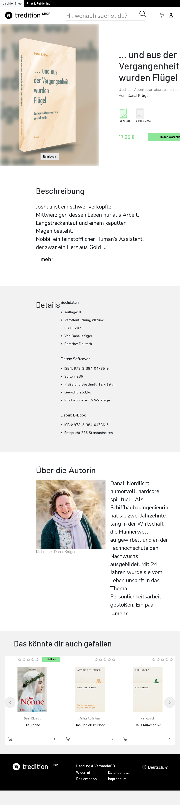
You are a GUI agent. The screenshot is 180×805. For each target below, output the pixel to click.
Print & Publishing (38, 3)
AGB (111, 766)
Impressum (117, 778)
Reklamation (86, 778)
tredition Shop (12, 3)
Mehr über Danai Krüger (55, 551)
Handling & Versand (92, 766)
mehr (120, 613)
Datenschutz (118, 772)
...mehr (45, 259)
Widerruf (83, 772)
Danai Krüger (139, 95)
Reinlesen (49, 156)
